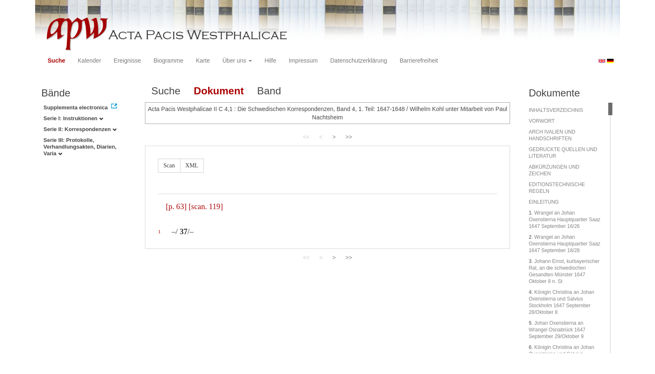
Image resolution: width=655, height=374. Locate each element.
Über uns (237, 60)
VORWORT (542, 121)
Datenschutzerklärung (358, 60)
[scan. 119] (205, 206)
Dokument (219, 90)
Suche (56, 60)
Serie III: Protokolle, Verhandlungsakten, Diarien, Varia (80, 147)
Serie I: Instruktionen (73, 118)
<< (306, 137)
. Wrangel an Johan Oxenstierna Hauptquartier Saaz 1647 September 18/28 (564, 243)
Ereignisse (127, 60)
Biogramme (168, 60)
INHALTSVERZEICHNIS (556, 110)
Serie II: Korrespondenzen (80, 129)
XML (191, 165)
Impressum (303, 60)
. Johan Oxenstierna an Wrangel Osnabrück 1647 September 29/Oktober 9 (557, 329)
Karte (203, 60)
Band (269, 90)
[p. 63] (176, 206)
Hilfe (270, 60)
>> (348, 137)
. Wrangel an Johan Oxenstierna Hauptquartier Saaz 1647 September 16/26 (564, 219)
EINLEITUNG (544, 202)
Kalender (89, 60)
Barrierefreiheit (419, 60)
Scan (169, 165)
